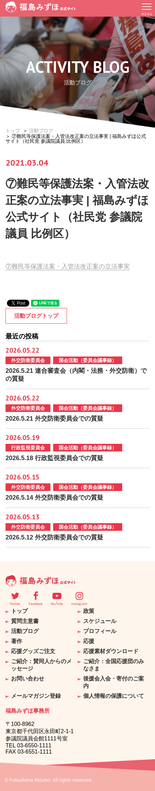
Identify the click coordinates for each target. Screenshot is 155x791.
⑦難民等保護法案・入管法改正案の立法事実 (68, 266)
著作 (16, 641)
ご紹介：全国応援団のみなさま (113, 664)
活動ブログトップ (36, 316)
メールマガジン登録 (36, 696)
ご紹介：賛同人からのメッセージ (41, 664)
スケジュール (99, 621)
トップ (13, 130)
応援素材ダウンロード (110, 651)
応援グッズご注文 (33, 651)
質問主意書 (25, 621)
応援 (88, 641)
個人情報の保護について (113, 696)
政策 (88, 611)
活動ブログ (41, 130)
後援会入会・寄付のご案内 (113, 682)
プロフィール (99, 631)
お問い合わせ (27, 679)
